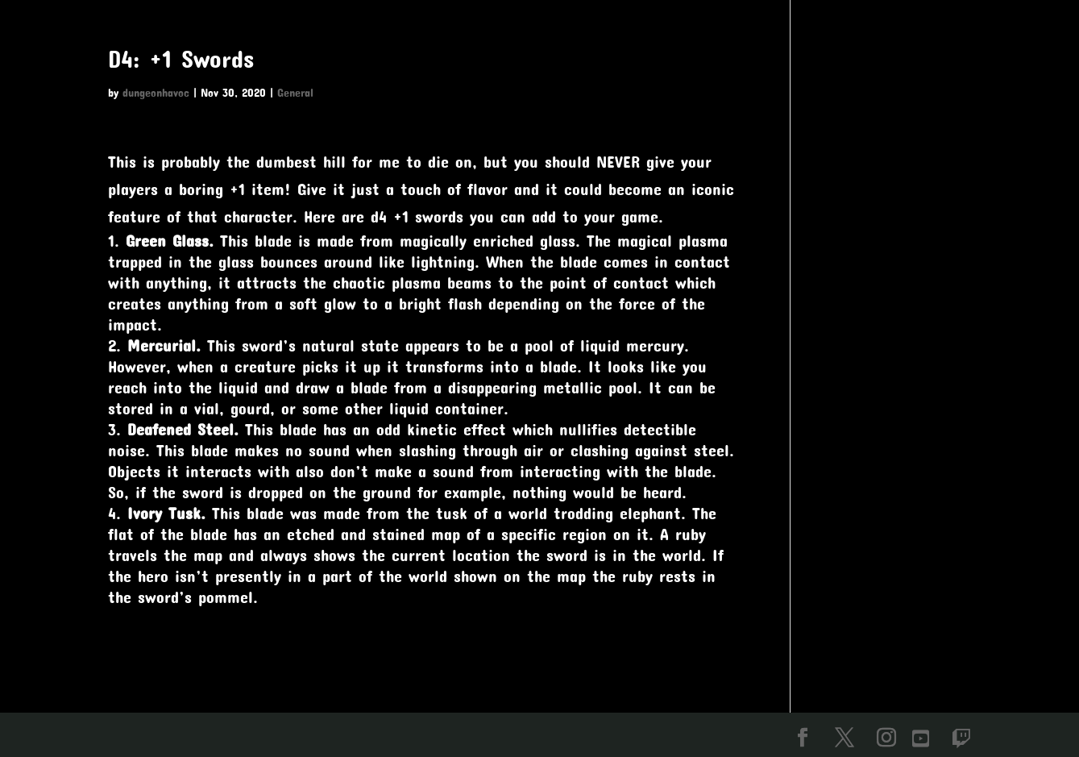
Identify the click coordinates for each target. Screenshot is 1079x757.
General (295, 92)
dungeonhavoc (155, 92)
